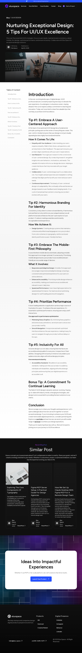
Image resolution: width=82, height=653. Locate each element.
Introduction (12, 94)
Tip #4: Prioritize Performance (15, 126)
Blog (8, 17)
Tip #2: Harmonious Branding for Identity (15, 108)
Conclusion (11, 137)
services (37, 422)
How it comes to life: (14, 103)
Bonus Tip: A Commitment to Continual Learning (15, 134)
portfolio (40, 419)
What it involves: (12, 121)
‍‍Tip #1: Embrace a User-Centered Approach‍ (15, 99)
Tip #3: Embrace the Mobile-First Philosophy (15, 117)
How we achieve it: (13, 112)
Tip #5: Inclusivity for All (15, 130)
